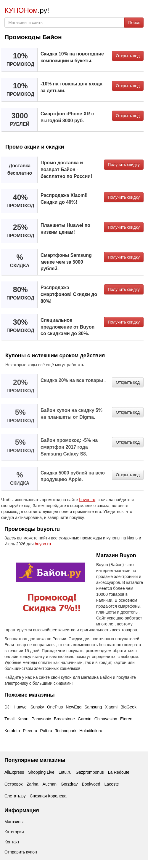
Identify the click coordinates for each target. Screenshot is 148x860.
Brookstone (64, 718)
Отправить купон (20, 852)
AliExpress (14, 772)
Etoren (126, 718)
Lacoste (111, 784)
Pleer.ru (30, 730)
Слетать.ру (15, 796)
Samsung (93, 707)
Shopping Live (41, 772)
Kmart (22, 718)
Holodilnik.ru (90, 730)
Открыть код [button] (128, 55)
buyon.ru (87, 499)
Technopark (65, 730)
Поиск (134, 22)
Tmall (9, 718)
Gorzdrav (69, 784)
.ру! (26, 10)
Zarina (32, 784)
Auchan (50, 784)
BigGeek (128, 707)
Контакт (11, 842)
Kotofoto (12, 730)
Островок (13, 784)
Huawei (21, 707)
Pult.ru (46, 730)
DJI (7, 707)
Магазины (13, 821)
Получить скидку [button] (124, 164)
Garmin (84, 718)
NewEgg (73, 707)
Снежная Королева (48, 796)
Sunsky (37, 707)
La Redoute (118, 772)
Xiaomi (111, 707)
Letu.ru (65, 772)
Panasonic (41, 718)
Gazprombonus (89, 772)
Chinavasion (105, 718)
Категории (14, 831)
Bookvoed (91, 784)
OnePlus (55, 707)
